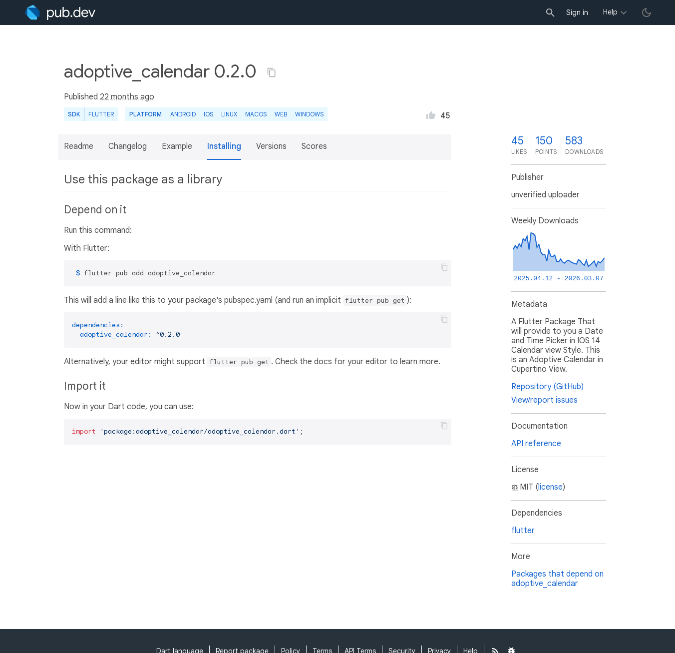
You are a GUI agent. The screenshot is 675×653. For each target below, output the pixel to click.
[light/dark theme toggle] (647, 12)
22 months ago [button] (127, 97)
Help (610, 11)
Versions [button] (271, 146)
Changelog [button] (127, 146)
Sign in (577, 12)
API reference (536, 444)
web (281, 114)
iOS (208, 114)
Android (183, 114)
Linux (229, 114)
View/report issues (544, 400)
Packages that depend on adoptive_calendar (557, 579)
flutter (523, 531)
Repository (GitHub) (547, 387)
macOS (256, 114)
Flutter (101, 114)
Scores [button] (314, 146)
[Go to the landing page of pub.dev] (60, 12)
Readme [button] (78, 146)
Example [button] (177, 146)
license (550, 487)
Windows (309, 114)
